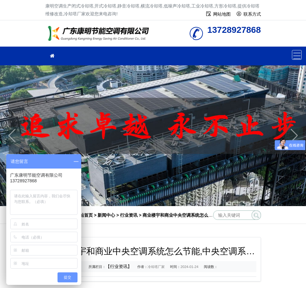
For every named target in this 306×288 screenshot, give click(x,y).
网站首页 (84, 215)
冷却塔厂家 (100, 35)
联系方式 (252, 14)
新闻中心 (106, 215)
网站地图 (222, 14)
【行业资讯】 (119, 266)
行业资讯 (129, 215)
